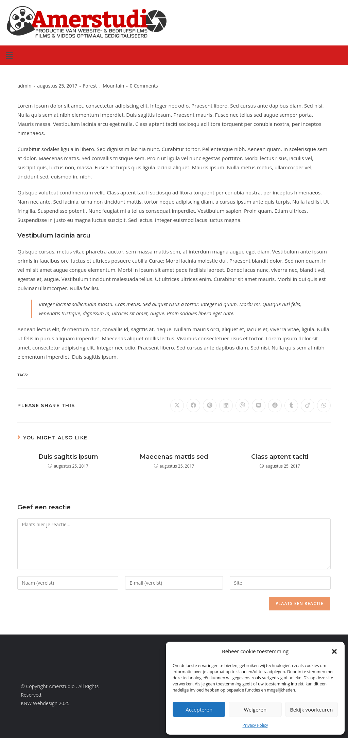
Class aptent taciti (279, 456)
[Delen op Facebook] (193, 405)
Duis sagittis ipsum (68, 456)
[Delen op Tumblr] (291, 405)
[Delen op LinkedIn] (226, 405)
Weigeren (255, 709)
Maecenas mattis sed (174, 456)
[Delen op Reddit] (275, 405)
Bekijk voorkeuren (311, 709)
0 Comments (144, 85)
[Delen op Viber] (242, 405)
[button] (334, 651)
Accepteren (199, 709)
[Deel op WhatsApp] (324, 405)
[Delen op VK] (258, 405)
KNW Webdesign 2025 (45, 703)
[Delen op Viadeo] (307, 405)
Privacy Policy (255, 725)
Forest (90, 85)
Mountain (113, 85)
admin (24, 85)
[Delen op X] (177, 405)
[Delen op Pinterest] (209, 405)
